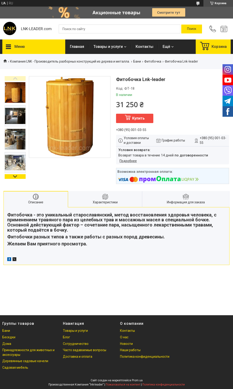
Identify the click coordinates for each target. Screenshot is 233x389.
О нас (124, 337)
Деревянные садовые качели (25, 361)
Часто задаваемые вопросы (84, 350)
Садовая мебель (15, 367)
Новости (126, 344)
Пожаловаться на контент (123, 384)
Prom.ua (137, 380)
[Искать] (191, 29)
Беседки (8, 337)
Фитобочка (152, 61)
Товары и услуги (108, 46)
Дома (6, 344)
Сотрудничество (76, 344)
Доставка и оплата (77, 356)
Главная (77, 46)
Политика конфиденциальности (144, 356)
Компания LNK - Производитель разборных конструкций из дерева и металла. (70, 61)
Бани (137, 61)
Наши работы (130, 350)
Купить (138, 118)
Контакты (144, 46)
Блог (66, 337)
